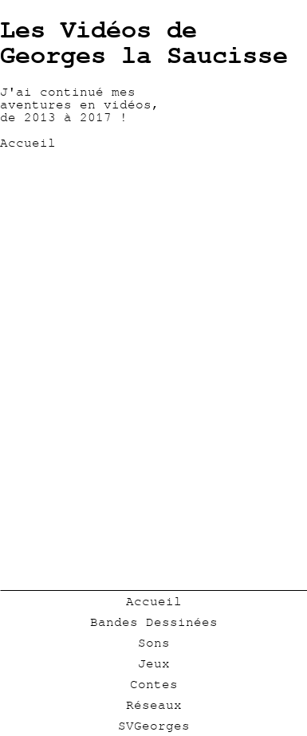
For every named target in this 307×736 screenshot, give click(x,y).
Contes (154, 684)
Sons (154, 642)
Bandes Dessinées (154, 622)
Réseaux (154, 705)
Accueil (154, 601)
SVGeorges (154, 725)
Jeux (154, 663)
